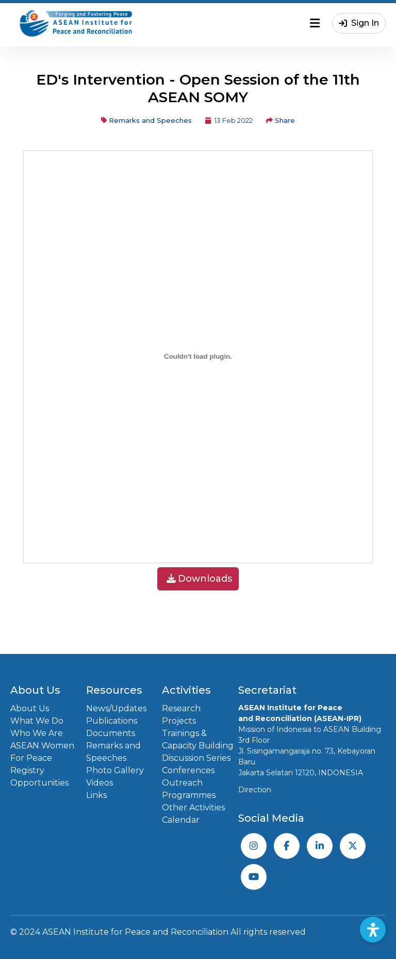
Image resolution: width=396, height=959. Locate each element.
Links (96, 795)
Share (280, 120)
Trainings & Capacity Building (198, 739)
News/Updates (116, 708)
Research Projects (181, 715)
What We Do (36, 721)
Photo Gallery (115, 770)
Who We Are (36, 733)
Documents (110, 733)
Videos (99, 783)
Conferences (188, 770)
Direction (254, 789)
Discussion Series (196, 758)
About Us (29, 708)
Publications (111, 721)
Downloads (199, 578)
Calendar (181, 820)
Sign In (359, 23)
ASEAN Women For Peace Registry (42, 758)
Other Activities (193, 807)
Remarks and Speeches (146, 120)
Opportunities (39, 783)
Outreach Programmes (189, 789)
